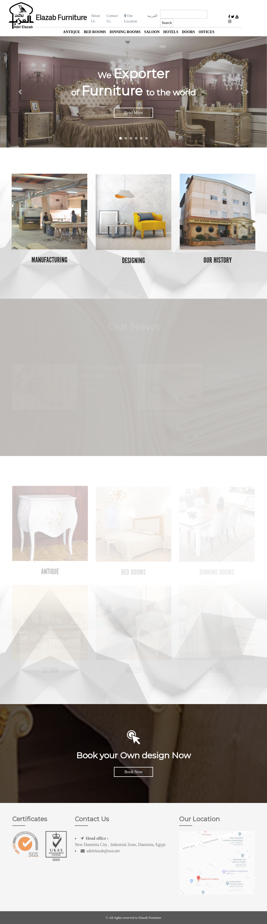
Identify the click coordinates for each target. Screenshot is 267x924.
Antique (71, 32)
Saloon (152, 32)
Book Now (133, 772)
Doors (188, 32)
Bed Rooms (95, 32)
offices (207, 32)
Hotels (170, 32)
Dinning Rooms (125, 32)
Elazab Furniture (61, 18)
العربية (152, 16)
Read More (133, 112)
